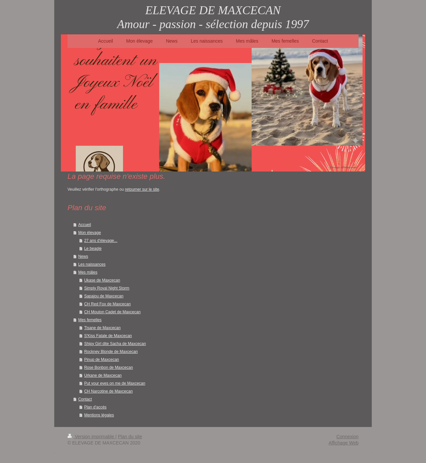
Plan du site (130, 436)
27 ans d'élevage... (100, 240)
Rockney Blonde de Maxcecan (111, 351)
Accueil (84, 224)
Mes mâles (87, 272)
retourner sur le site (142, 189)
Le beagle (93, 248)
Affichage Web (343, 442)
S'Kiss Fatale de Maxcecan (108, 335)
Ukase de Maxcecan (102, 280)
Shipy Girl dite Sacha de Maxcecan (115, 343)
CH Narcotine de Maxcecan (108, 391)
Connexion (347, 436)
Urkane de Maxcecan (102, 375)
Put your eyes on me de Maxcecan (114, 383)
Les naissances (92, 264)
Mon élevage (89, 232)
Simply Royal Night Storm (106, 288)
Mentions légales (99, 415)
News (83, 256)
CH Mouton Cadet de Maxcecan (112, 312)
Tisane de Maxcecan (102, 328)
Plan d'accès (95, 407)
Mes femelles (90, 320)
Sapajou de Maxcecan (103, 296)
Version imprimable (91, 436)
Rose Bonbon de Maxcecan (108, 367)
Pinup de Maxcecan (101, 359)
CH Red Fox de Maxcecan (107, 304)
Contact (85, 399)
